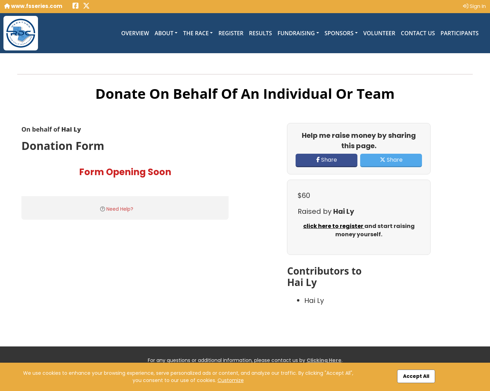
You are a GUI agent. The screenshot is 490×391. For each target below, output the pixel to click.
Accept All (416, 376)
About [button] (164, 33)
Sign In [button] (474, 6)
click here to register (333, 226)
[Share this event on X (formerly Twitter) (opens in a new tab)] (86, 6)
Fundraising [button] (296, 33)
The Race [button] (196, 33)
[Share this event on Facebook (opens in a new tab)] (76, 6)
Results (260, 33)
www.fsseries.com (33, 6)
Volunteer (379, 33)
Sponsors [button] (339, 33)
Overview (135, 33)
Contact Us (418, 33)
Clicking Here (324, 360)
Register (230, 33)
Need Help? (119, 209)
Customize (231, 380)
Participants (460, 33)
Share (326, 160)
